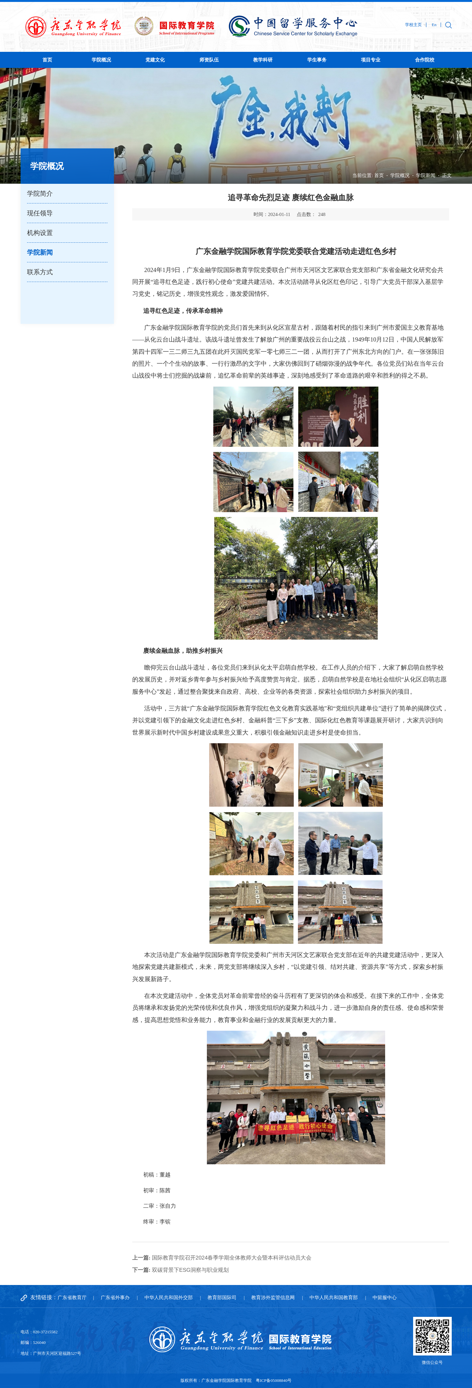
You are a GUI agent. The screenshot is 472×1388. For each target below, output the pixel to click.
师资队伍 (209, 59)
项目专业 (370, 59)
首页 (47, 59)
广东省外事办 (115, 1297)
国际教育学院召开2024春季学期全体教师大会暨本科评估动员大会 (221, 1258)
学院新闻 (425, 175)
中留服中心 (385, 1297)
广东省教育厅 (72, 1297)
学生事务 (317, 59)
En (434, 24)
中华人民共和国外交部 (168, 1297)
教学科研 (263, 59)
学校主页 (413, 24)
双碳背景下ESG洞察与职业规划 (180, 1270)
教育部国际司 (222, 1297)
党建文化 (155, 59)
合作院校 (424, 59)
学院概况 (101, 59)
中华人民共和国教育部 (334, 1297)
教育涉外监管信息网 (273, 1297)
